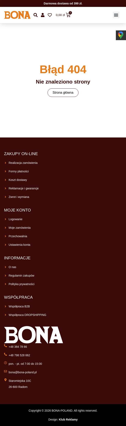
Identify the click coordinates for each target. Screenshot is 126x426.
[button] (116, 15)
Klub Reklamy (68, 419)
